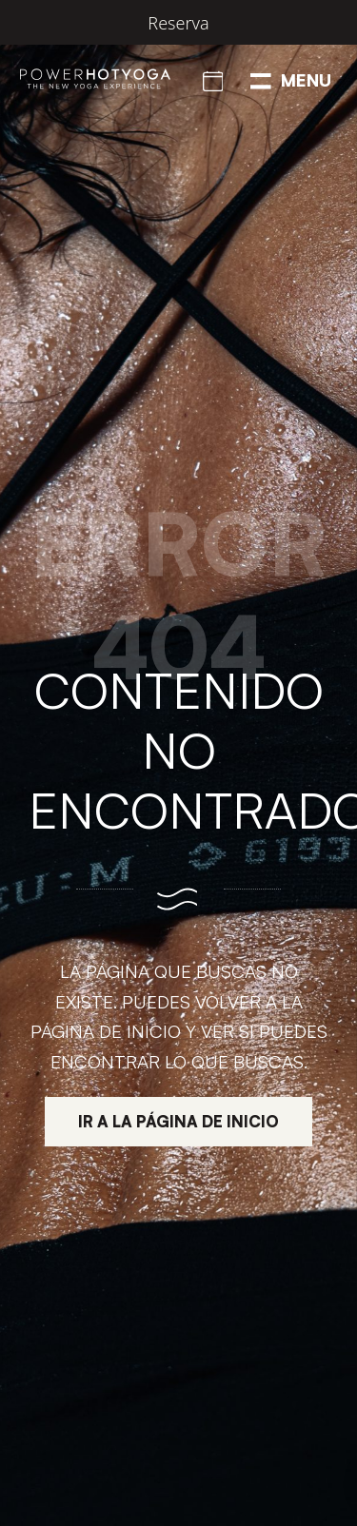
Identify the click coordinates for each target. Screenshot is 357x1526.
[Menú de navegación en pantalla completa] (291, 79)
